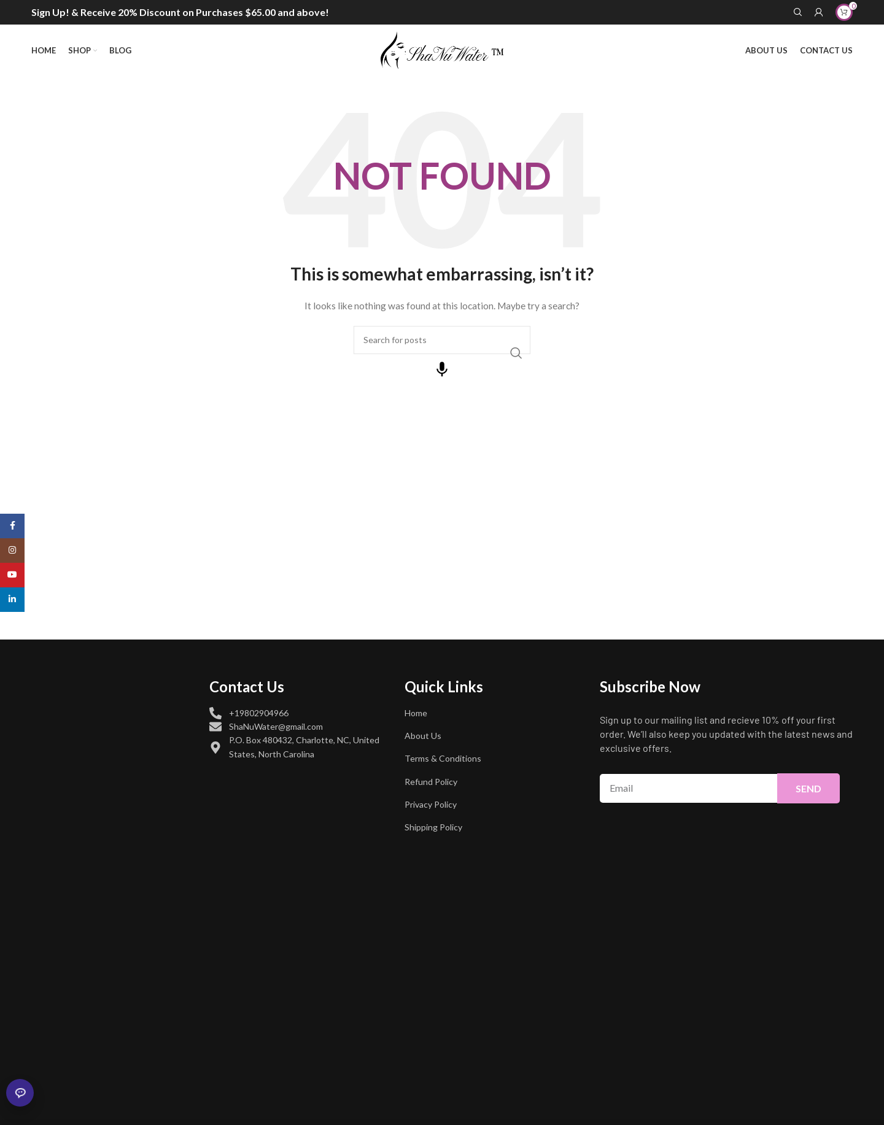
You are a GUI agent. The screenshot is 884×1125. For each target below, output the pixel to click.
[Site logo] (442, 49)
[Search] (798, 12)
